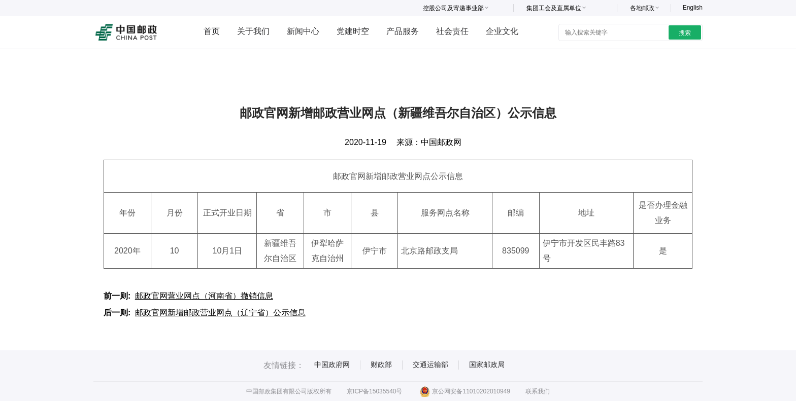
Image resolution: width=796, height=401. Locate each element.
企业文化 (502, 31)
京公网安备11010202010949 (465, 391)
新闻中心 (303, 31)
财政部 (381, 364)
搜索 (685, 33)
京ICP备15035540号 (374, 391)
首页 (212, 31)
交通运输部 (430, 364)
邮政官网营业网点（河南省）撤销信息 (204, 295)
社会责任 (452, 31)
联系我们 (537, 391)
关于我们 (253, 31)
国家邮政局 (487, 364)
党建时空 (353, 31)
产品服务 (402, 31)
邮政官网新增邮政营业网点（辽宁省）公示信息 (220, 312)
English (693, 7)
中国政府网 (332, 364)
